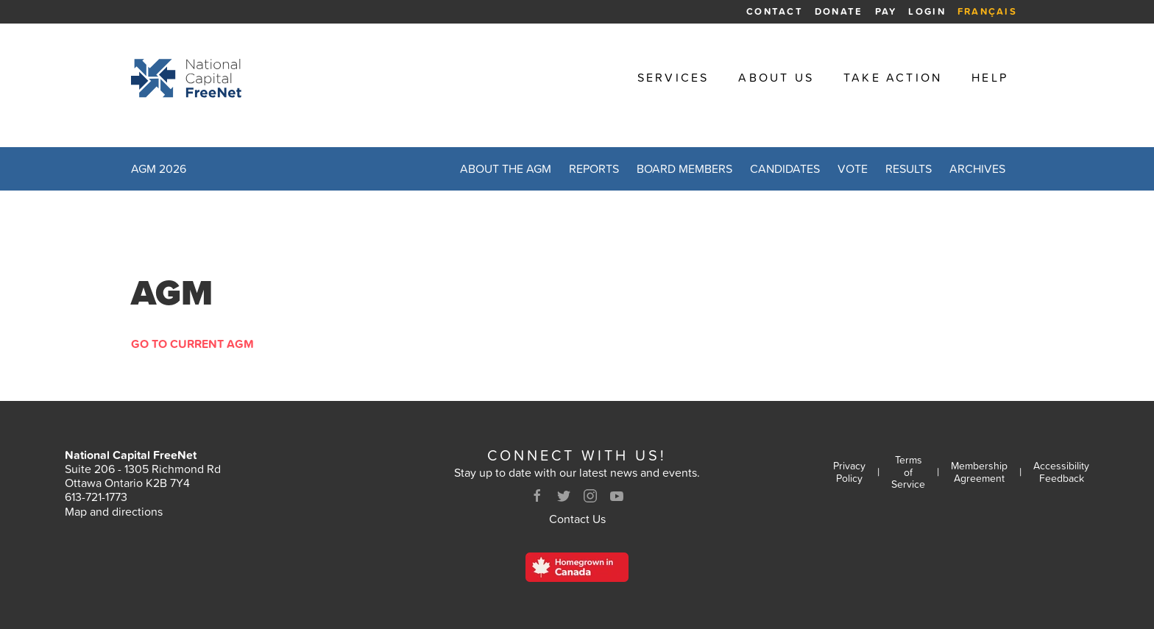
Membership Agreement (979, 472)
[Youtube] (616, 495)
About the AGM (505, 168)
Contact (774, 11)
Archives (977, 168)
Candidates (785, 168)
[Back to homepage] (186, 78)
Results (908, 168)
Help (989, 78)
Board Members (684, 168)
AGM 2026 (158, 168)
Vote (853, 168)
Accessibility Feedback (1061, 472)
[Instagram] (590, 495)
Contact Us (577, 518)
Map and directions (114, 511)
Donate (839, 11)
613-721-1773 (96, 496)
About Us (776, 78)
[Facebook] (537, 495)
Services (673, 78)
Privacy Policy (849, 472)
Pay (886, 11)
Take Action (892, 78)
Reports (594, 168)
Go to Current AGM (192, 343)
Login (926, 11)
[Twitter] (563, 495)
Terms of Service (908, 472)
